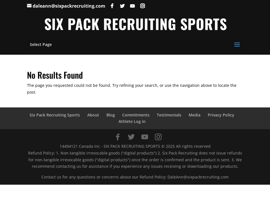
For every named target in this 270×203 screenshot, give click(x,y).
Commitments (135, 115)
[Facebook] (112, 6)
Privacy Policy (221, 115)
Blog (110, 115)
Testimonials (169, 115)
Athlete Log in (132, 121)
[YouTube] (132, 6)
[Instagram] (142, 6)
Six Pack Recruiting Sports (55, 115)
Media (194, 115)
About (93, 115)
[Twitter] (122, 6)
